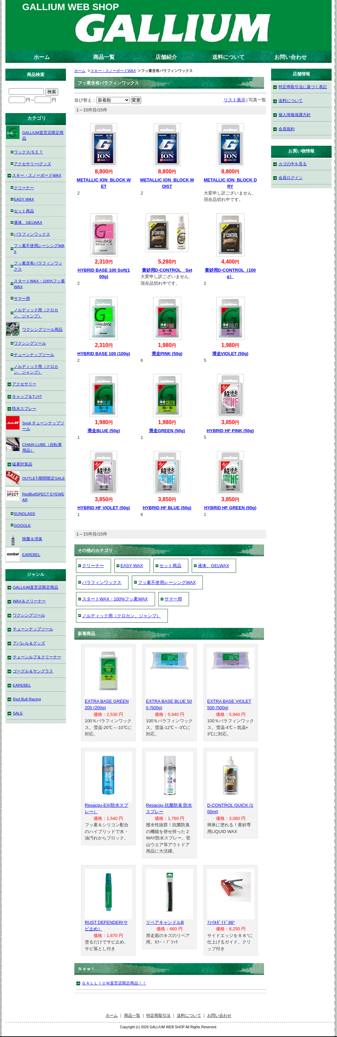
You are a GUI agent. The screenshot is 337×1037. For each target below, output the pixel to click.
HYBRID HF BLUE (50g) (167, 507)
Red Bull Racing (27, 699)
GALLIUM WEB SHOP (70, 7)
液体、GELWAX (213, 565)
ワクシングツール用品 (34, 329)
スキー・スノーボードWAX (113, 71)
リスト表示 (235, 99)
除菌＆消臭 (24, 538)
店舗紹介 (166, 57)
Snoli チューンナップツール (35, 423)
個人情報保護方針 (294, 114)
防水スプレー (24, 408)
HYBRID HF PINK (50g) (230, 430)
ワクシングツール (30, 343)
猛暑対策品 (22, 464)
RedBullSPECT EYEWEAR (35, 494)
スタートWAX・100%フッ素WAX (115, 598)
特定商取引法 (158, 1015)
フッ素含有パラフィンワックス (38, 266)
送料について (228, 57)
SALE (18, 713)
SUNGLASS (24, 513)
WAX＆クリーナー (29, 601)
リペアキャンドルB (165, 922)
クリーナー (93, 565)
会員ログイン (290, 177)
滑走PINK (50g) (167, 353)
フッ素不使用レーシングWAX (167, 582)
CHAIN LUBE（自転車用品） (34, 445)
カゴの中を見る (292, 164)
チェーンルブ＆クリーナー (37, 657)
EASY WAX (131, 565)
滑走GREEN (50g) (167, 430)
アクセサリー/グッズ (32, 164)
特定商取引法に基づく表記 (302, 86)
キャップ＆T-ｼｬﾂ (27, 396)
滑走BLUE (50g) (103, 430)
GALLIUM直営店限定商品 (35, 133)
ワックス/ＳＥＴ (28, 152)
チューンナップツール (34, 354)
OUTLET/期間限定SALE (35, 478)
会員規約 (286, 129)
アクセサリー (24, 384)
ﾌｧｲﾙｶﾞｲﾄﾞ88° (221, 922)
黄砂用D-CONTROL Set (167, 270)
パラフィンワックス (101, 582)
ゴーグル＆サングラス (33, 671)
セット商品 (170, 565)
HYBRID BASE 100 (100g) (103, 353)
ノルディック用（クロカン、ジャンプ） (121, 615)
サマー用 (173, 598)
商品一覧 (104, 57)
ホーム (42, 57)
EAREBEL (23, 554)
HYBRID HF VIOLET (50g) (103, 507)
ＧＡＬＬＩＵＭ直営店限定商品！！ (114, 983)
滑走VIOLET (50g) (230, 353)
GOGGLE (22, 525)
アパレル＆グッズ (29, 643)
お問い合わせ (290, 57)
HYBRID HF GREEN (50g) (230, 507)
